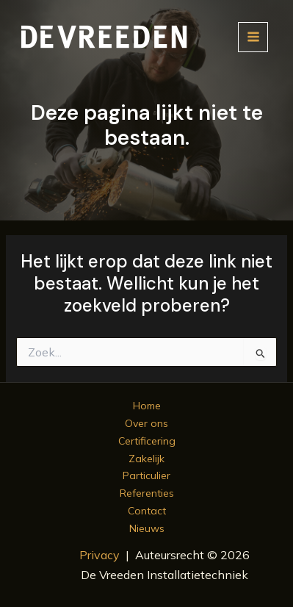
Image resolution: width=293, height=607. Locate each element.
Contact (147, 510)
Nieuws (146, 528)
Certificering (147, 441)
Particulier (146, 475)
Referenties (147, 493)
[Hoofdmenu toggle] (253, 37)
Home (147, 405)
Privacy (99, 554)
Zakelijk (146, 458)
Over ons (146, 423)
